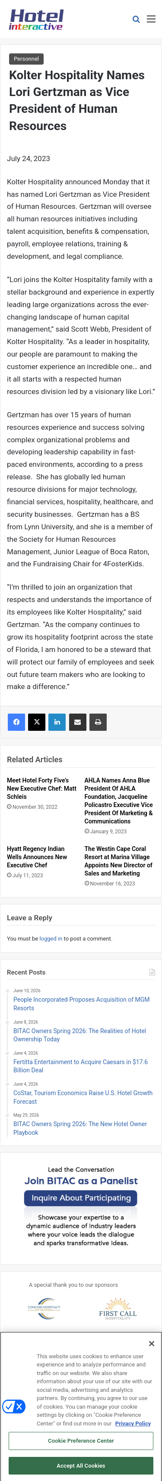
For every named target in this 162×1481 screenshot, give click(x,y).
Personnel (26, 59)
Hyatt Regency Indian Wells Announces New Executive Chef (37, 857)
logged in (50, 938)
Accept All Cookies (81, 1470)
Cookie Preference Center (81, 1445)
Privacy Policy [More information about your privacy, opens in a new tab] (133, 1428)
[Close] (151, 1347)
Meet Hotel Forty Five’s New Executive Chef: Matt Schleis (41, 788)
